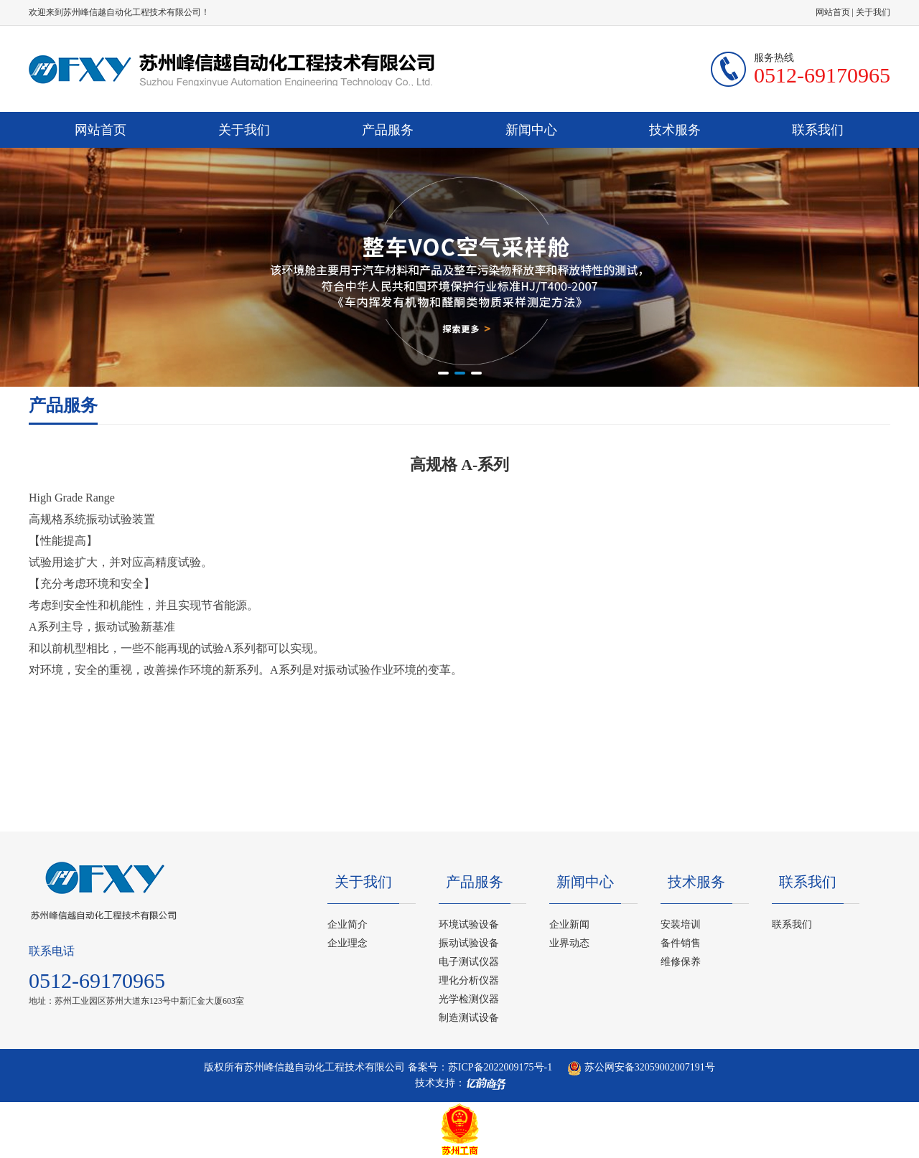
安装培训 (681, 924)
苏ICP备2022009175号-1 (500, 1067)
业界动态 (569, 943)
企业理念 (347, 943)
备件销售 (681, 943)
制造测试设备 (469, 1017)
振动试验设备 (469, 943)
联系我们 (818, 130)
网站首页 (833, 12)
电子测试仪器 (469, 961)
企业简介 (347, 924)
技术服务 (675, 130)
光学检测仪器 (469, 999)
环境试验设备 (469, 924)
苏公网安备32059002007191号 (641, 1067)
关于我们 (873, 12)
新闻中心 (531, 130)
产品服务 (388, 130)
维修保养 (681, 961)
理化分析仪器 (469, 980)
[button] (443, 373)
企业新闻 (569, 924)
